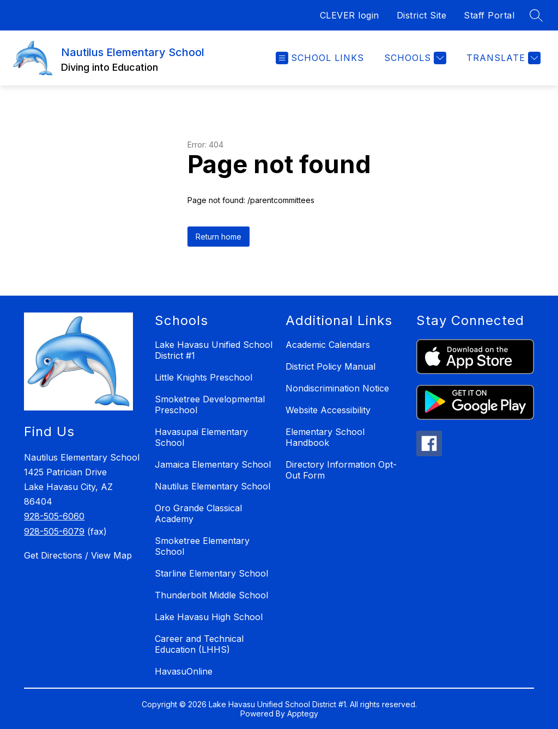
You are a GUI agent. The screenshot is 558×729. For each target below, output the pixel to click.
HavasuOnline (184, 671)
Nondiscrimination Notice (337, 388)
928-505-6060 (54, 516)
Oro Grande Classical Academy (198, 513)
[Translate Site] (502, 58)
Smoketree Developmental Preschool (210, 404)
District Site (422, 15)
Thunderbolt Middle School (211, 595)
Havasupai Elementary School (201, 437)
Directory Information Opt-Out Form (341, 470)
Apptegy (302, 713)
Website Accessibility (328, 410)
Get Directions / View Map (78, 555)
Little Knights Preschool (203, 377)
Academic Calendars (328, 344)
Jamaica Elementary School (213, 464)
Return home (218, 236)
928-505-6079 (54, 531)
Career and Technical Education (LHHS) (199, 644)
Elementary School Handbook (325, 437)
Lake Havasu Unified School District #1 (213, 350)
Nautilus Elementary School (212, 486)
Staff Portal (489, 15)
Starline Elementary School (211, 573)
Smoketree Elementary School (202, 546)
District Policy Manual (330, 366)
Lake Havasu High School (209, 616)
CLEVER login (349, 15)
